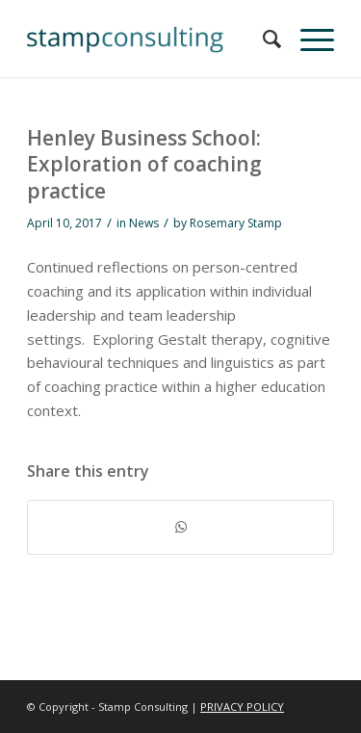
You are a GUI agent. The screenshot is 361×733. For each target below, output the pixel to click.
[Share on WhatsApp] (180, 527)
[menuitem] (262, 38)
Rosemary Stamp (236, 223)
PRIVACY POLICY (242, 706)
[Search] (262, 38)
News (144, 223)
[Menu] (307, 38)
